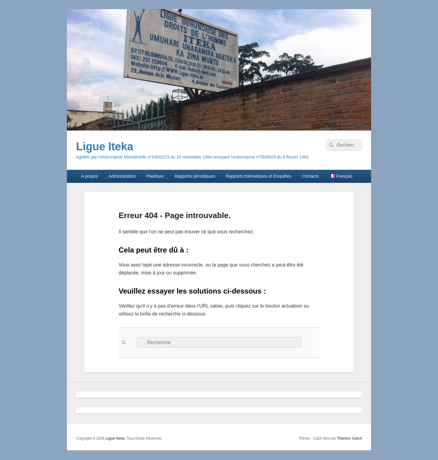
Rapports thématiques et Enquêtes (258, 176)
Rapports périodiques (195, 176)
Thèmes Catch (349, 438)
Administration (122, 176)
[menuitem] (341, 176)
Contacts (310, 176)
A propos (89, 176)
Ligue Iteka (104, 146)
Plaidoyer (155, 176)
